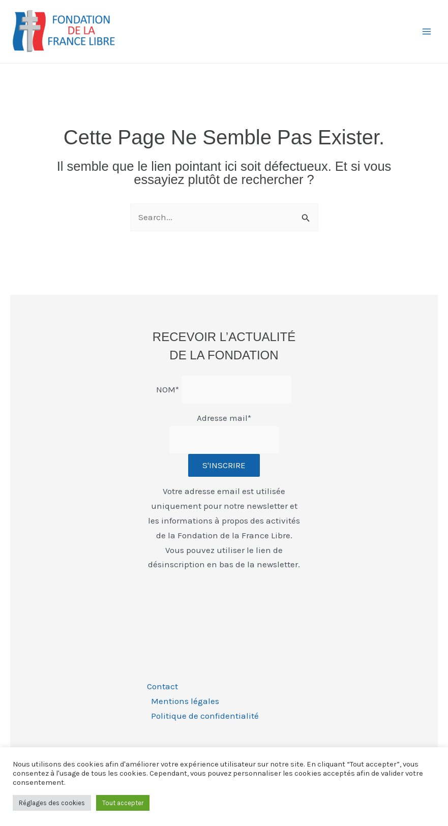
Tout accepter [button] (122, 803)
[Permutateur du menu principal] (426, 31)
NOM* (167, 389)
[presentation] (224, 599)
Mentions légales (185, 701)
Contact (162, 686)
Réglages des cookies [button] (52, 803)
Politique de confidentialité (205, 716)
